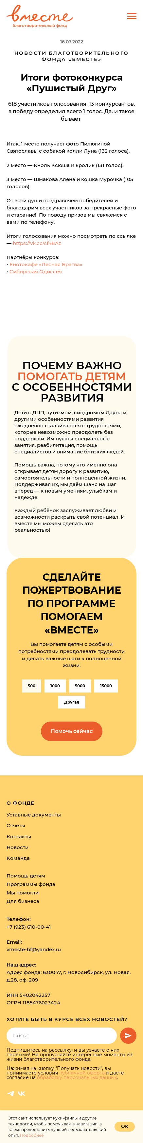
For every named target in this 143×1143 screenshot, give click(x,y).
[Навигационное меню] (131, 16)
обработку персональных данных (77, 1077)
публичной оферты (82, 1073)
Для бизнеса (23, 901)
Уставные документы (34, 815)
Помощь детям (26, 876)
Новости (17, 847)
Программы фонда (31, 884)
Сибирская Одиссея (35, 271)
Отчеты (16, 825)
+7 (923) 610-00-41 (29, 927)
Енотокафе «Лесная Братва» (45, 264)
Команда (18, 858)
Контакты (19, 836)
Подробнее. (32, 1135)
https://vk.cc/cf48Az (37, 243)
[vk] (21, 1094)
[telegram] (11, 1094)
